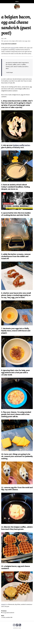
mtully (10, 41)
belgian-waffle (15, 41)
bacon (24, 41)
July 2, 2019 (3, 38)
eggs (26, 41)
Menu (17, 1)
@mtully (13, 47)
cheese (29, 41)
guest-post (6, 41)
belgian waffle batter (21, 145)
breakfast (20, 41)
